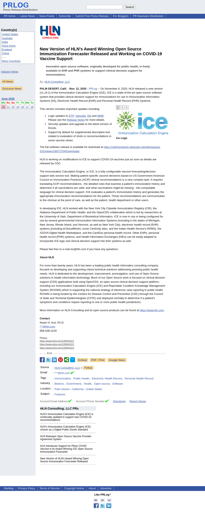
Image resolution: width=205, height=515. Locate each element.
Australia (7, 38)
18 (22, 106)
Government (73, 383)
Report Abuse (137, 401)
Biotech (59, 383)
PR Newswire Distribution (148, 16)
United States (10, 34)
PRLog (93, 88)
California (77, 389)
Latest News (27, 16)
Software (117, 383)
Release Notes (76, 119)
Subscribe (65, 16)
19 (17, 106)
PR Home (9, 16)
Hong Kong (8, 45)
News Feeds (46, 16)
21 (8, 106)
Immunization (63, 378)
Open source (102, 383)
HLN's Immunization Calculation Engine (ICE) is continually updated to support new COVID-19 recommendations (66, 417)
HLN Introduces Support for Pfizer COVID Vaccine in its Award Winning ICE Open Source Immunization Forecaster (66, 448)
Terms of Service (50, 488)
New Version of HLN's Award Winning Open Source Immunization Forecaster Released (64, 460)
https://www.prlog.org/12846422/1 (57, 341)
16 (32, 106)
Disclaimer (119, 401)
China (5, 53)
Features (60, 394)
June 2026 (8, 98)
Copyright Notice (74, 488)
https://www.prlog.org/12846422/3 (57, 348)
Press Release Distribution (20, 8)
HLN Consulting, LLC (57, 81)
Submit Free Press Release (92, 16)
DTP (71, 115)
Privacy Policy (26, 488)
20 (13, 106)
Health (88, 383)
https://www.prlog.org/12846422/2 (57, 344)
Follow (88, 367)
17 (27, 106)
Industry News (9, 71)
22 (3, 106)
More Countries (11, 61)
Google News (117, 360)
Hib (89, 115)
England (7, 49)
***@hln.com (47, 326)
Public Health (81, 378)
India (5, 42)
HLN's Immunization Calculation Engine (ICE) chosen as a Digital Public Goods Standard (65, 428)
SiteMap (9, 488)
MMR (100, 115)
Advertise (105, 488)
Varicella (81, 115)
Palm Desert (62, 389)
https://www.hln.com (152, 310)
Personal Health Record (138, 378)
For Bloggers (120, 16)
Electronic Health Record (107, 378)
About (92, 488)
